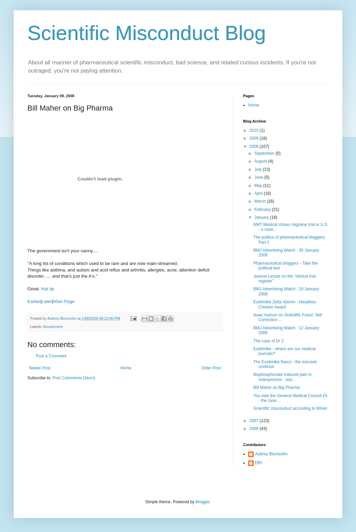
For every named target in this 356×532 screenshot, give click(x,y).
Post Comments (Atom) (73, 378)
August (261, 161)
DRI (258, 462)
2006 (255, 428)
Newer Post (39, 368)
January (262, 217)
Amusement (53, 327)
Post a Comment (51, 356)
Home (125, 368)
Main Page (64, 301)
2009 (255, 138)
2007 (255, 420)
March (260, 201)
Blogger (202, 501)
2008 (255, 146)
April (259, 193)
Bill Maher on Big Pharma (276, 387)
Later (47, 301)
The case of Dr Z (268, 341)
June (259, 177)
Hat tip (47, 288)
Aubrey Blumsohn (271, 454)
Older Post (211, 368)
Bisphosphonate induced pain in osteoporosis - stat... (282, 377)
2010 (255, 130)
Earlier (33, 301)
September (265, 153)
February (263, 209)
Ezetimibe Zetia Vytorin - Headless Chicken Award (284, 304)
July (258, 169)
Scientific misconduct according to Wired (290, 408)
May (258, 185)
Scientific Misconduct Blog (146, 33)
